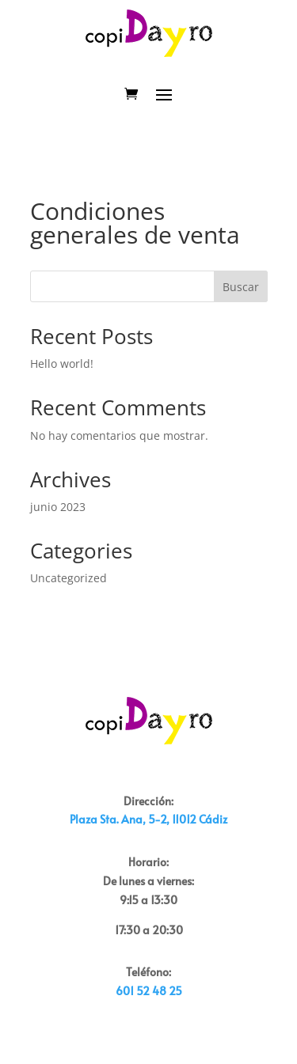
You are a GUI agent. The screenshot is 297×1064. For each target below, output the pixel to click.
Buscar (241, 286)
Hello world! (61, 363)
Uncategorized (68, 577)
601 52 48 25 (149, 990)
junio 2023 (58, 506)
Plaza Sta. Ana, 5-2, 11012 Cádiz (148, 819)
